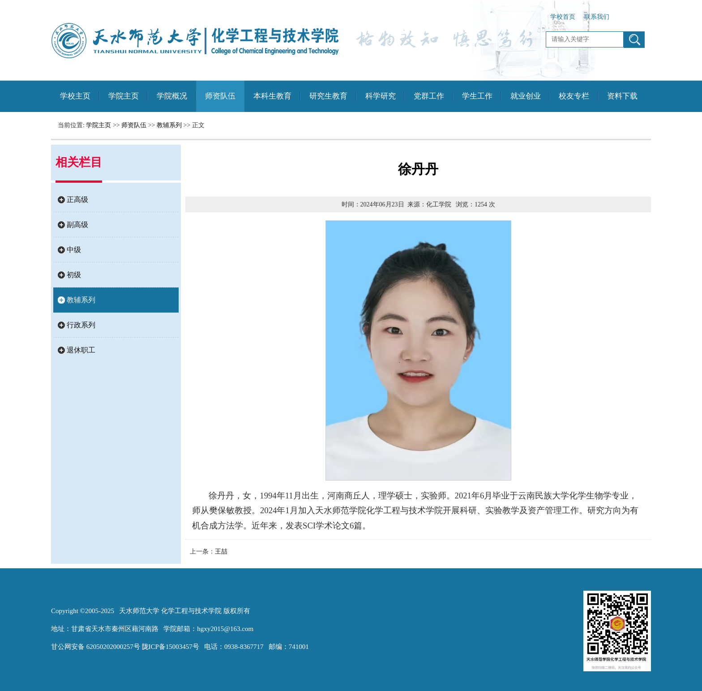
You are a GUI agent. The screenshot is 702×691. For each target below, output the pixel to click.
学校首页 (562, 16)
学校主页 (75, 96)
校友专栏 (574, 96)
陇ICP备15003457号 (170, 646)
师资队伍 (220, 96)
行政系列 (81, 325)
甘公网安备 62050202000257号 (95, 646)
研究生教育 (328, 96)
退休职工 (81, 350)
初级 (74, 275)
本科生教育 (272, 96)
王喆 (221, 551)
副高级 (77, 224)
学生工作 (477, 96)
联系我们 (596, 16)
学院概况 (172, 96)
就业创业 (525, 96)
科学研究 (380, 96)
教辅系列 (169, 125)
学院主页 (123, 96)
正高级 (77, 199)
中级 (74, 249)
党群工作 (429, 96)
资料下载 (622, 96)
